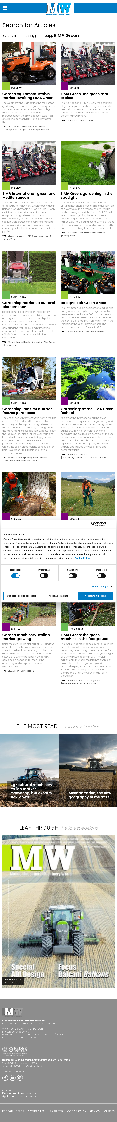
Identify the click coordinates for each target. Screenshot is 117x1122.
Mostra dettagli (100, 586)
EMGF (34, 461)
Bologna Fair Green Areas (83, 302)
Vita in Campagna (88, 683)
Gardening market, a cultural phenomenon (28, 304)
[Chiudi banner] (113, 524)
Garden (20, 458)
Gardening (37, 342)
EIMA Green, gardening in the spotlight (86, 195)
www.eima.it (32, 1093)
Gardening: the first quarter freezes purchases (27, 410)
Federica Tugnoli (70, 683)
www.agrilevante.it (28, 1096)
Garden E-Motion (87, 120)
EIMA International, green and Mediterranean (29, 195)
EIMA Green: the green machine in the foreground (85, 636)
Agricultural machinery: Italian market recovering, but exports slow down (31, 790)
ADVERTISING (36, 1111)
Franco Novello (23, 342)
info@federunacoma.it (15, 1031)
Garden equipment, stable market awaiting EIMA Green (27, 95)
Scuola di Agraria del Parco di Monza (79, 457)
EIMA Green (13, 127)
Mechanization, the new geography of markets (90, 795)
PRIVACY (95, 1111)
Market (42, 127)
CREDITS (109, 1111)
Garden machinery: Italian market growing (26, 636)
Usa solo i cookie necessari (21, 596)
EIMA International (29, 127)
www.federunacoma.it (15, 1071)
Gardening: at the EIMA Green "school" (87, 410)
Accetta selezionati (58, 596)
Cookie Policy (82, 558)
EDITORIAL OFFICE (13, 1111)
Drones (102, 457)
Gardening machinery (38, 130)
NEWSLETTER (56, 1111)
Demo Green (10, 239)
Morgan (22, 130)
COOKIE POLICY (76, 1111)
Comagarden (10, 130)
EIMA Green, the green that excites (84, 95)
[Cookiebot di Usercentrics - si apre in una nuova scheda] (93, 524)
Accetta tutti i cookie (95, 596)
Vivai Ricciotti (45, 236)
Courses (83, 455)
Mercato (101, 233)
